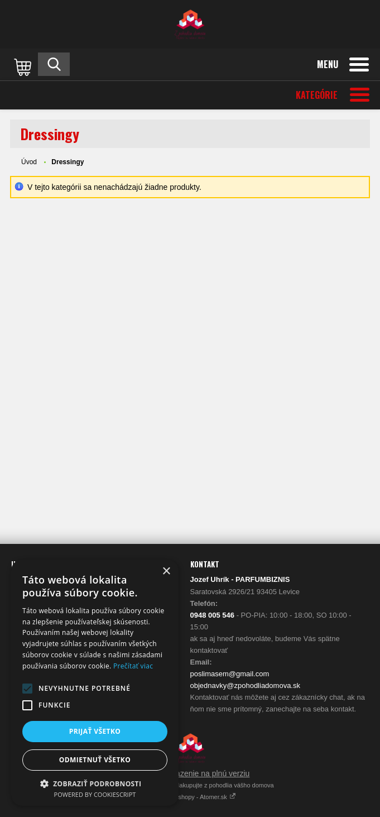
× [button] (166, 571)
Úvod (29, 162)
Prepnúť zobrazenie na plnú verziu (190, 773)
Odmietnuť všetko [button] (95, 760)
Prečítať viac (133, 666)
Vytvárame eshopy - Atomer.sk (190, 797)
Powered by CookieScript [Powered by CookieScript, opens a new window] (95, 794)
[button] (27, 688)
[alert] (95, 683)
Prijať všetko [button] (95, 731)
